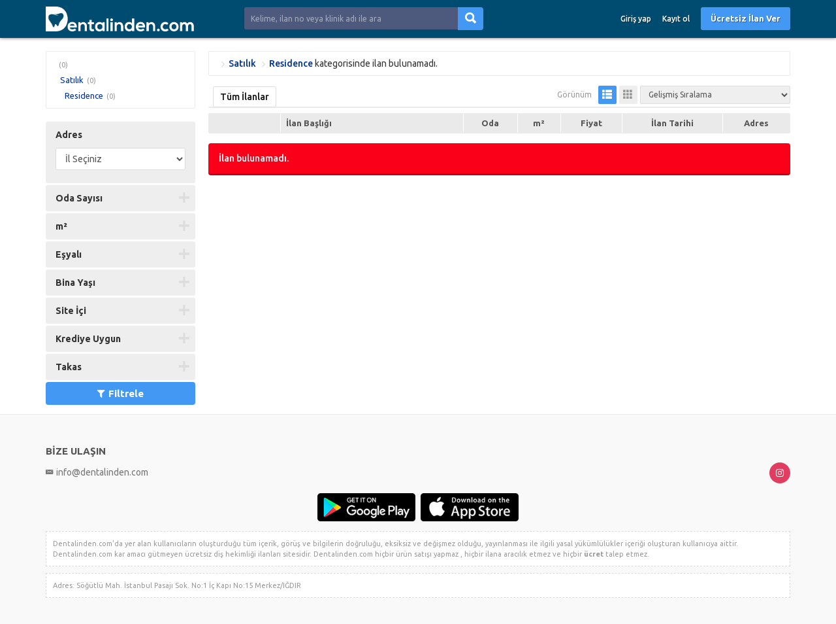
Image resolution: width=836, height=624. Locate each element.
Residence (84, 95)
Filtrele (120, 393)
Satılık (72, 79)
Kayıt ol (676, 18)
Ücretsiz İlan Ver (745, 18)
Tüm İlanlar (244, 97)
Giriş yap (635, 18)
